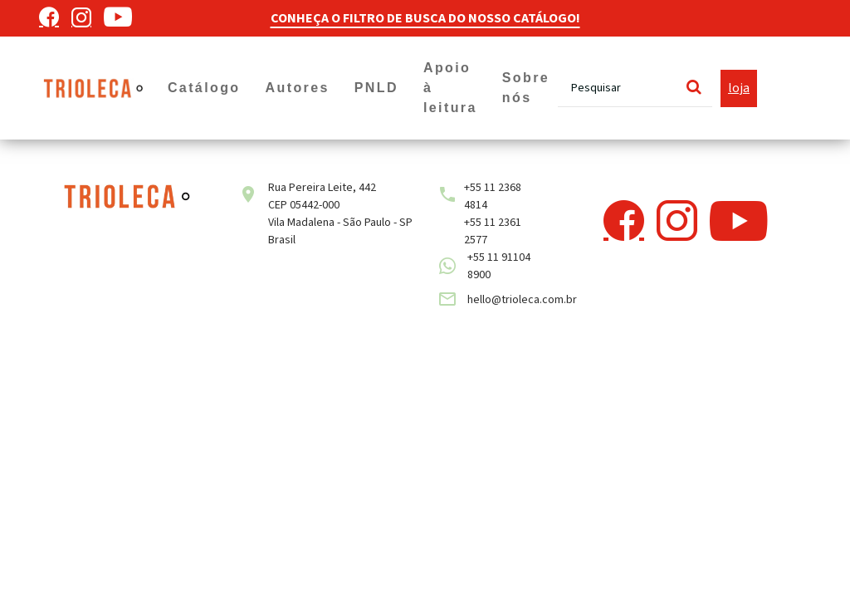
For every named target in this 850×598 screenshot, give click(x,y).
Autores (298, 88)
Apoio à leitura (450, 88)
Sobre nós (526, 88)
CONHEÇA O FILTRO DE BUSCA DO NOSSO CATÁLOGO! (425, 18)
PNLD (376, 88)
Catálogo (204, 88)
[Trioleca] (93, 87)
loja (739, 88)
